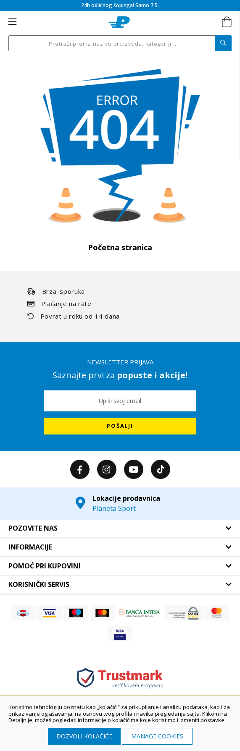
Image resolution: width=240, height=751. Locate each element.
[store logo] (119, 22)
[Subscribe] (120, 426)
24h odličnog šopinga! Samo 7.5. (120, 5)
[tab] (120, 528)
